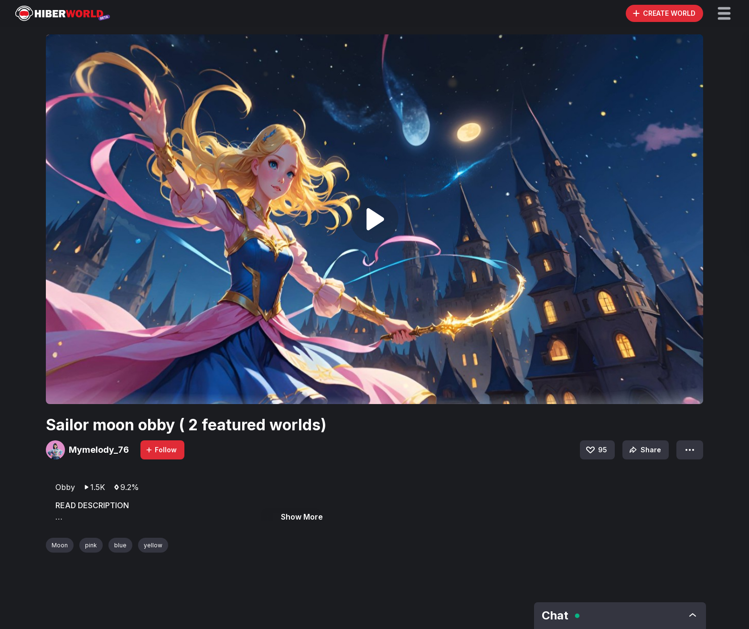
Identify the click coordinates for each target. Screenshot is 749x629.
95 (596, 450)
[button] (724, 13)
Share (644, 450)
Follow (161, 450)
